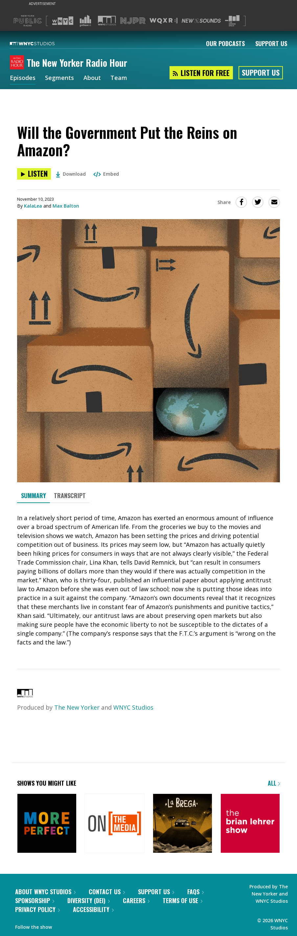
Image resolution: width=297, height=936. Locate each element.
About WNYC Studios (45, 891)
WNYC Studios (133, 707)
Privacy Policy (37, 909)
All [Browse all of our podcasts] (274, 783)
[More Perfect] (47, 824)
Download (71, 174)
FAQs (195, 891)
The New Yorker (77, 707)
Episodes (22, 78)
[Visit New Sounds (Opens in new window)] (201, 20)
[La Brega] (182, 824)
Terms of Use (182, 900)
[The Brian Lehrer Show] (250, 824)
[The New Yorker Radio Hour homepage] (18, 62)
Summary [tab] (33, 495)
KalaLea (33, 206)
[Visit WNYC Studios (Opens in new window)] (107, 20)
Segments (59, 78)
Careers (136, 900)
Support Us (271, 43)
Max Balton (66, 206)
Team (118, 78)
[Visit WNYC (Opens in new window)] (62, 20)
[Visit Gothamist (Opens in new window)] (85, 21)
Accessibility (93, 909)
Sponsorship (34, 900)
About (92, 78)
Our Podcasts (225, 43)
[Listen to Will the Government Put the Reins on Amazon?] (34, 174)
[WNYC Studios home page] (40, 43)
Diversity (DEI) (88, 900)
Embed (106, 174)
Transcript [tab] (70, 495)
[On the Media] (114, 824)
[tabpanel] (148, 580)
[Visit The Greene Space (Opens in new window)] (232, 21)
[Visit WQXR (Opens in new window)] (163, 21)
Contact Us (107, 891)
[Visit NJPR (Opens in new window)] (133, 20)
